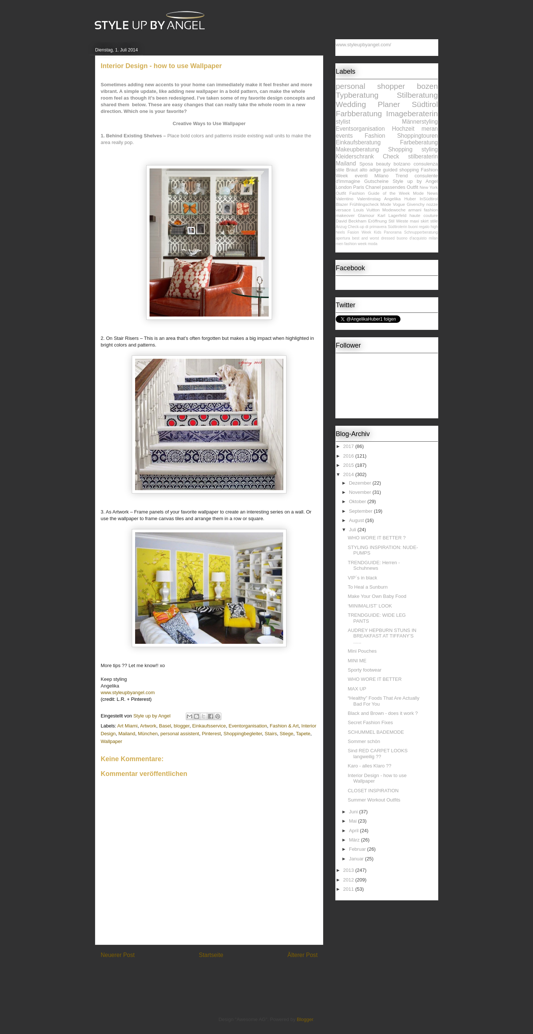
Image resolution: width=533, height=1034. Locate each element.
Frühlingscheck (364, 204)
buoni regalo (418, 227)
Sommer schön (364, 741)
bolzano (401, 164)
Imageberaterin (412, 113)
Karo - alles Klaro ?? (369, 766)
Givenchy (416, 204)
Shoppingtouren (417, 136)
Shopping (400, 149)
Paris (358, 187)
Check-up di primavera (367, 227)
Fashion (375, 136)
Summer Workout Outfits (374, 800)
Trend (401, 175)
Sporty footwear (364, 670)
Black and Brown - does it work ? (383, 713)
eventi (361, 175)
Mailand (126, 733)
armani (415, 209)
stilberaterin (423, 156)
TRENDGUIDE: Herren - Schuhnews (374, 565)
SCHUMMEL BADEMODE (376, 732)
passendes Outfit (400, 187)
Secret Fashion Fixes (370, 722)
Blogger (305, 1019)
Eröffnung (377, 220)
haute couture (423, 215)
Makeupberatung (357, 149)
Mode (386, 204)
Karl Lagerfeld (392, 215)
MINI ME (357, 660)
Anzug (341, 227)
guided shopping (401, 170)
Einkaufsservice (209, 726)
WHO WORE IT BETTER (375, 679)
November (361, 492)
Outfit (341, 193)
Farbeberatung (419, 142)
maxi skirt (419, 220)
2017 (349, 446)
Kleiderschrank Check (367, 156)
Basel (165, 726)
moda (373, 244)
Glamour (366, 215)
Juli (353, 529)
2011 (349, 889)
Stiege (287, 733)
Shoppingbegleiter (243, 733)
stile (434, 220)
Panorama (393, 232)
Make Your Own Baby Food (377, 596)
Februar (358, 849)
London (344, 187)
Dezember (361, 483)
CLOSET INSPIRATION (373, 790)
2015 (349, 465)
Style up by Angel (415, 181)
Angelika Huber (400, 198)
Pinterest (211, 733)
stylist (343, 121)
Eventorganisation (247, 726)
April (354, 830)
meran (430, 129)
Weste (402, 220)
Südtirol (425, 104)
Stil (391, 220)
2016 (349, 456)
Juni (354, 811)
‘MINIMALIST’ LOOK (370, 606)
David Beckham (351, 220)
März (355, 840)
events (344, 136)
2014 (349, 474)
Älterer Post (303, 955)
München (147, 733)
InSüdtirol (429, 198)
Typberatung (357, 95)
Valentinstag (369, 198)
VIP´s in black (362, 577)
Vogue (399, 204)
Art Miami (127, 726)
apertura (343, 238)
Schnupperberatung (421, 232)
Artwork (148, 726)
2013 (349, 870)
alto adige (370, 170)
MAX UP (357, 689)
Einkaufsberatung (358, 142)
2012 (349, 880)
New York (429, 187)
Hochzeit (403, 129)
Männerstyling (420, 121)
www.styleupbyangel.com (128, 692)
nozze (432, 204)
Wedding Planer (368, 104)
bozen (427, 86)
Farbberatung (359, 113)
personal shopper (370, 86)
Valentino (344, 198)
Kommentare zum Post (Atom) (222, 974)
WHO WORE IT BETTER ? (377, 538)
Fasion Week (359, 232)
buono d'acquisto (412, 238)
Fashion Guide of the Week (379, 193)
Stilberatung (417, 95)
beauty (383, 164)
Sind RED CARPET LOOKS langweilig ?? (378, 753)
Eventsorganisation (360, 129)
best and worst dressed (373, 238)
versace (343, 209)
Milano (382, 175)
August (357, 520)
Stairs (271, 733)
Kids (377, 232)
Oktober (358, 501)
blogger (182, 726)
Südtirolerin (397, 227)
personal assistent (179, 733)
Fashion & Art (284, 726)
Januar (357, 858)
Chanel (373, 187)
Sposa (366, 164)
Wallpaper (111, 741)
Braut (352, 170)
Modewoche (394, 209)
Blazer (342, 204)
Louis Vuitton (366, 209)
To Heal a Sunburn (368, 587)
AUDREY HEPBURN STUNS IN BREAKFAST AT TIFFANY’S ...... (382, 636)
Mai (353, 821)
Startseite (211, 955)
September (361, 511)
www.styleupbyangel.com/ (363, 44)
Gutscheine (376, 181)
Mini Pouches (362, 651)
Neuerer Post (118, 955)
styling (430, 149)
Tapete (303, 733)
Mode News (425, 193)
